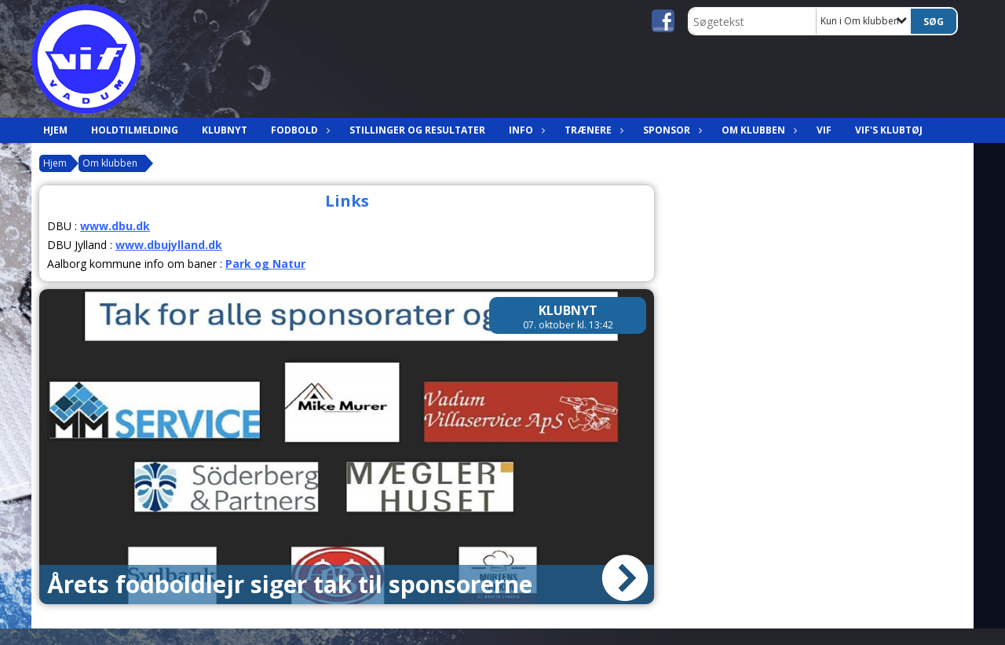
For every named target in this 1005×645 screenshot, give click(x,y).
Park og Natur (265, 263)
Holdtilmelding (134, 130)
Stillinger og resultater (417, 130)
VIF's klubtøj (889, 130)
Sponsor (670, 130)
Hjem (55, 130)
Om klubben (757, 130)
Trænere (592, 130)
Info (525, 130)
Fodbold (298, 130)
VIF (824, 130)
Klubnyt (224, 130)
